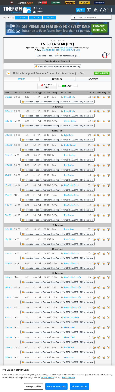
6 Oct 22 (8, 175)
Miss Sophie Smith (71, 185)
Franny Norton (70, 367)
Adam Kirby (69, 357)
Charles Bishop (70, 121)
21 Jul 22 (8, 205)
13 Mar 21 (8, 347)
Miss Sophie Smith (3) (72, 277)
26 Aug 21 (8, 277)
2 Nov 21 (8, 253)
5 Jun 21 (8, 317)
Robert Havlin (69, 97)
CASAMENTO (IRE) (48, 50)
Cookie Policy (47, 380)
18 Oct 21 (8, 263)
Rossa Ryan (69, 229)
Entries (57, 79)
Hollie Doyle (69, 347)
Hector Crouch (70, 145)
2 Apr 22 (8, 239)
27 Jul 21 (8, 297)
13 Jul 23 (8, 121)
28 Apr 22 (8, 229)
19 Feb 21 (8, 357)
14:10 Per (50, 17)
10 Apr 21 (8, 337)
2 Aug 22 (8, 195)
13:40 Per (21, 17)
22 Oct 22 (8, 165)
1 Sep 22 (8, 185)
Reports (68, 86)
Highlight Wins (47, 85)
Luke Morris (68, 135)
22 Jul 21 (8, 307)
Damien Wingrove (66, 48)
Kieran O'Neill (69, 327)
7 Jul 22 (8, 215)
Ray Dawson (69, 165)
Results (21, 79)
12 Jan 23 (8, 135)
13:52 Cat (35, 17)
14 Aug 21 (8, 287)
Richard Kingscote (71, 317)
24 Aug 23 (8, 111)
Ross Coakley (69, 155)
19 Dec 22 (8, 145)
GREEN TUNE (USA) (72, 50)
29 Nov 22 (8, 155)
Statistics (93, 79)
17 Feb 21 (8, 367)
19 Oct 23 (8, 97)
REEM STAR (60, 50)
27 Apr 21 (8, 327)
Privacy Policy (68, 380)
